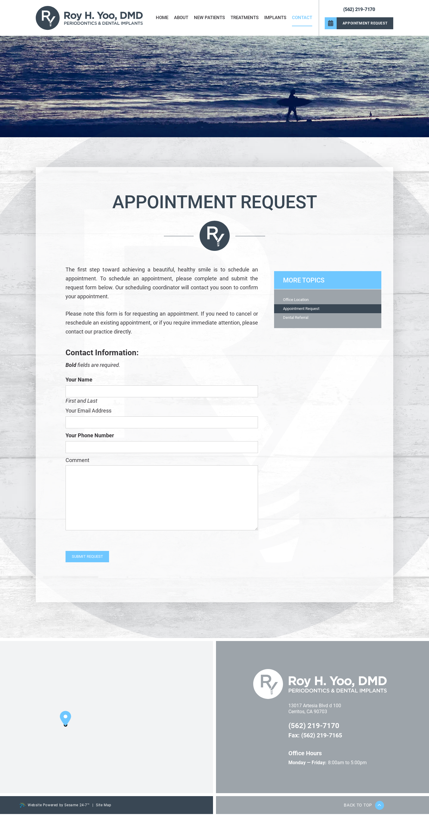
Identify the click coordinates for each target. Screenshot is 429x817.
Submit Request (87, 556)
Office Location (296, 299)
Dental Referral (295, 317)
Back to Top (364, 805)
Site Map (103, 805)
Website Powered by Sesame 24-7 (55, 805)
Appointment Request (301, 308)
